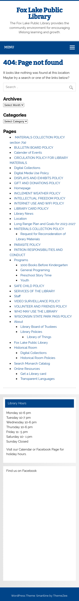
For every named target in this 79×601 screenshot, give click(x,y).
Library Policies (31, 332)
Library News (23, 214)
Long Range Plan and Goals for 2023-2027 (44, 224)
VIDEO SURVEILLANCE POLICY (37, 301)
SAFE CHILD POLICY (29, 286)
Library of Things (39, 337)
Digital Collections (27, 168)
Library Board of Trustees (38, 327)
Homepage (22, 188)
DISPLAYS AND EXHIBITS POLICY (38, 178)
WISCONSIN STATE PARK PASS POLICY (43, 316)
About (18, 322)
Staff (17, 296)
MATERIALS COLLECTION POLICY (39, 229)
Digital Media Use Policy (31, 173)
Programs (21, 260)
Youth (24, 280)
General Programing (35, 270)
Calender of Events (28, 152)
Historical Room (25, 348)
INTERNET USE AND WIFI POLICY (39, 203)
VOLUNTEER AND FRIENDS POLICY (40, 306)
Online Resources (27, 369)
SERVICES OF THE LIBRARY (34, 291)
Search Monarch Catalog (32, 363)
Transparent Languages (37, 379)
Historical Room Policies (37, 358)
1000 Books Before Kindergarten (44, 265)
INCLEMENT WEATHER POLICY (37, 193)
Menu (9, 47)
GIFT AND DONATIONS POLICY (37, 183)
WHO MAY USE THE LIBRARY (36, 311)
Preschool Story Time (36, 275)
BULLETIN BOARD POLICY (33, 147)
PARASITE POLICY (27, 245)
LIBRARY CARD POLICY (31, 209)
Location (20, 219)
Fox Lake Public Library (39, 13)
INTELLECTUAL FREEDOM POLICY (39, 198)
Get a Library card (33, 374)
